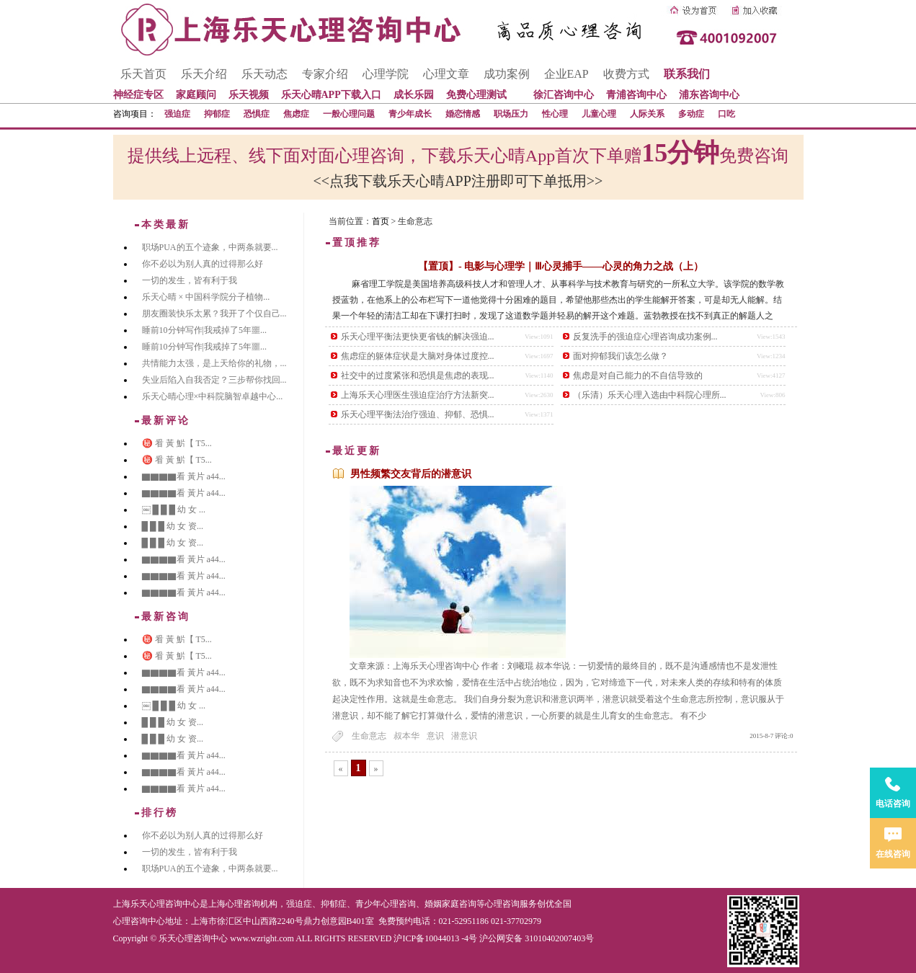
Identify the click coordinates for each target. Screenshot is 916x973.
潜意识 (464, 736)
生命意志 (369, 736)
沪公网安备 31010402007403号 (536, 938)
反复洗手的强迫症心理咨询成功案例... (645, 337)
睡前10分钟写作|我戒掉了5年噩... (204, 330)
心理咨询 (502, 904)
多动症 (691, 114)
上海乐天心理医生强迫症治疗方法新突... (417, 395)
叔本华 (406, 736)
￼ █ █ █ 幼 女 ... (174, 510)
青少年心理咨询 (385, 904)
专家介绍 (325, 74)
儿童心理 (599, 114)
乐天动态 (264, 74)
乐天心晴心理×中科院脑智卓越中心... (212, 396)
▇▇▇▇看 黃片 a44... (184, 476)
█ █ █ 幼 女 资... (173, 526)
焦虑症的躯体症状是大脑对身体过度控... (417, 356)
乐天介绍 (204, 74)
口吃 (726, 114)
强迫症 (177, 114)
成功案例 (507, 74)
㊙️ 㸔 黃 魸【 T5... (177, 443)
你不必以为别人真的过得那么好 (202, 264)
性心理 (555, 114)
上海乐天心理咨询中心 (156, 904)
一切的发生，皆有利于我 (189, 280)
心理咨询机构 (251, 904)
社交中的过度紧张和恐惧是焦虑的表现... (417, 375)
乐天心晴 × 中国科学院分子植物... (206, 297)
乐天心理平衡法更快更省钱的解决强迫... (417, 337)
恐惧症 (257, 114)
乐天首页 (143, 74)
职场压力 (511, 114)
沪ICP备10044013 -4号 (435, 938)
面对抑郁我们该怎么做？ (620, 356)
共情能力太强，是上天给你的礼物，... (214, 363)
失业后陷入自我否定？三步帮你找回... (214, 380)
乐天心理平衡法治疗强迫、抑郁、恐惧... (417, 414)
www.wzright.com (262, 938)
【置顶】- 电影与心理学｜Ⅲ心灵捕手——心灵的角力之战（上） (560, 266)
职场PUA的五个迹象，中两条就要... (210, 247)
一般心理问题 (349, 114)
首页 (380, 221)
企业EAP (566, 74)
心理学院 (386, 74)
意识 (435, 736)
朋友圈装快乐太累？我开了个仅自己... (214, 313)
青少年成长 (410, 114)
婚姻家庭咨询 (450, 904)
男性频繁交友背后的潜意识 (410, 473)
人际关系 (647, 114)
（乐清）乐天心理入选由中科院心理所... (649, 395)
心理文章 (446, 74)
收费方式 (626, 74)
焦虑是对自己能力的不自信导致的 (638, 375)
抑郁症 (217, 114)
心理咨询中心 (139, 921)
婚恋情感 (462, 114)
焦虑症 (296, 114)
